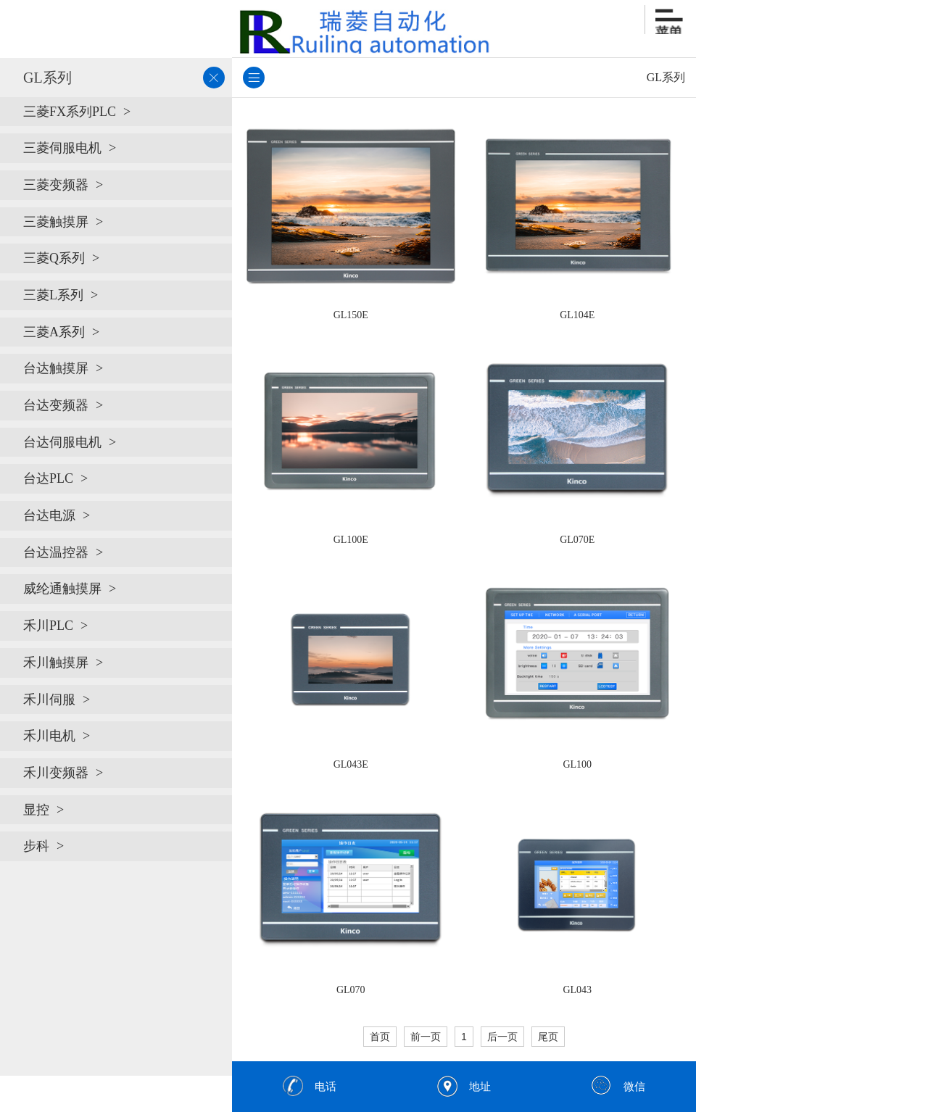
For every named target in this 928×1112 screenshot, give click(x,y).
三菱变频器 (55, 185)
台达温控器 (55, 552)
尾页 (548, 1036)
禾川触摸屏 (55, 662)
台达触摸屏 (55, 368)
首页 (380, 1036)
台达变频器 (55, 405)
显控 (36, 809)
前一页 (425, 1036)
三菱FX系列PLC (69, 111)
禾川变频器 (55, 772)
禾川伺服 (49, 699)
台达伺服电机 (62, 442)
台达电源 (49, 515)
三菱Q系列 (54, 258)
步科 (36, 846)
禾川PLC (48, 625)
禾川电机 (49, 736)
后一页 (502, 1036)
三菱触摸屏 (55, 222)
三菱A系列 (54, 332)
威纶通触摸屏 (62, 588)
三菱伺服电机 (62, 148)
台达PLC (48, 478)
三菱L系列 (53, 295)
